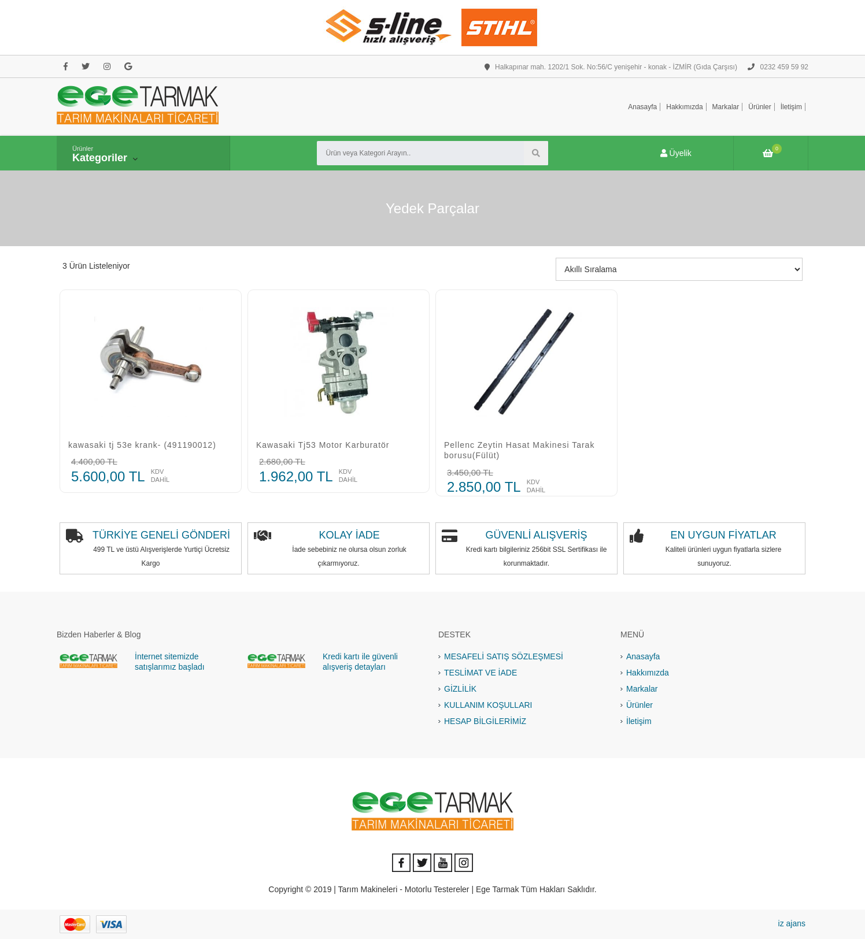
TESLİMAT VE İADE (480, 672)
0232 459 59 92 (778, 67)
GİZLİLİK (460, 688)
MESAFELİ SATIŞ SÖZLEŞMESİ (503, 656)
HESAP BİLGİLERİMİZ (485, 721)
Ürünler (759, 107)
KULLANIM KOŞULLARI (488, 705)
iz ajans (791, 923)
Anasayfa (642, 107)
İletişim (791, 107)
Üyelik (676, 153)
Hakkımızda (684, 107)
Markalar (726, 107)
